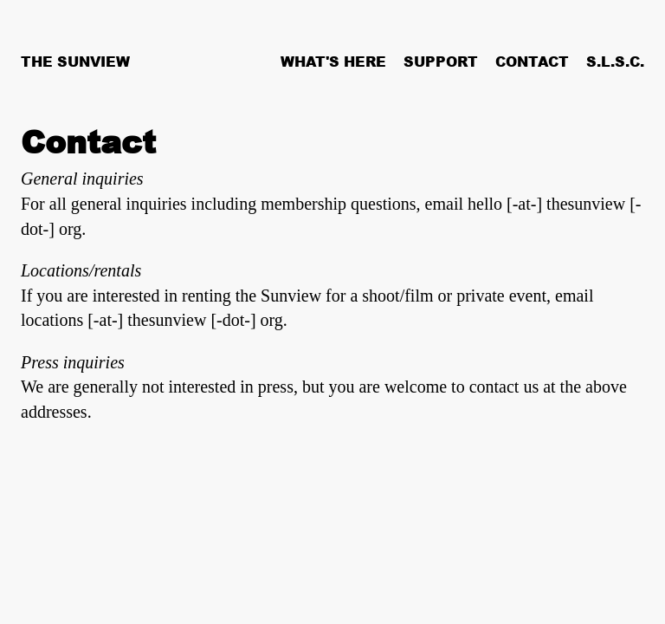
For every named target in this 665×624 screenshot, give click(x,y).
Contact (532, 61)
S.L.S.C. (615, 61)
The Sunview (75, 61)
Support (441, 61)
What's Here (333, 61)
